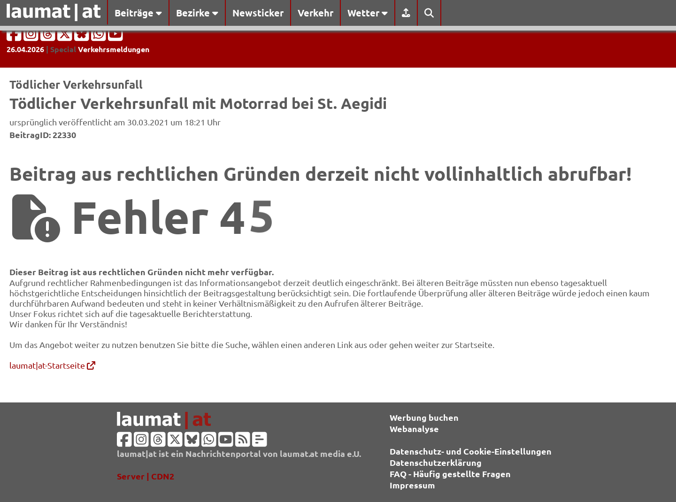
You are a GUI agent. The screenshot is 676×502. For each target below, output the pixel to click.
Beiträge (138, 13)
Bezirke (197, 13)
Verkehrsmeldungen (113, 49)
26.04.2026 (25, 49)
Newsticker (258, 13)
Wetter (367, 13)
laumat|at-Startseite (52, 365)
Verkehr (315, 13)
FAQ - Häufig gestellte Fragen (450, 473)
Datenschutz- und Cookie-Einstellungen (471, 451)
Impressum (412, 484)
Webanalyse (414, 428)
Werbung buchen (424, 417)
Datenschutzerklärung (436, 462)
